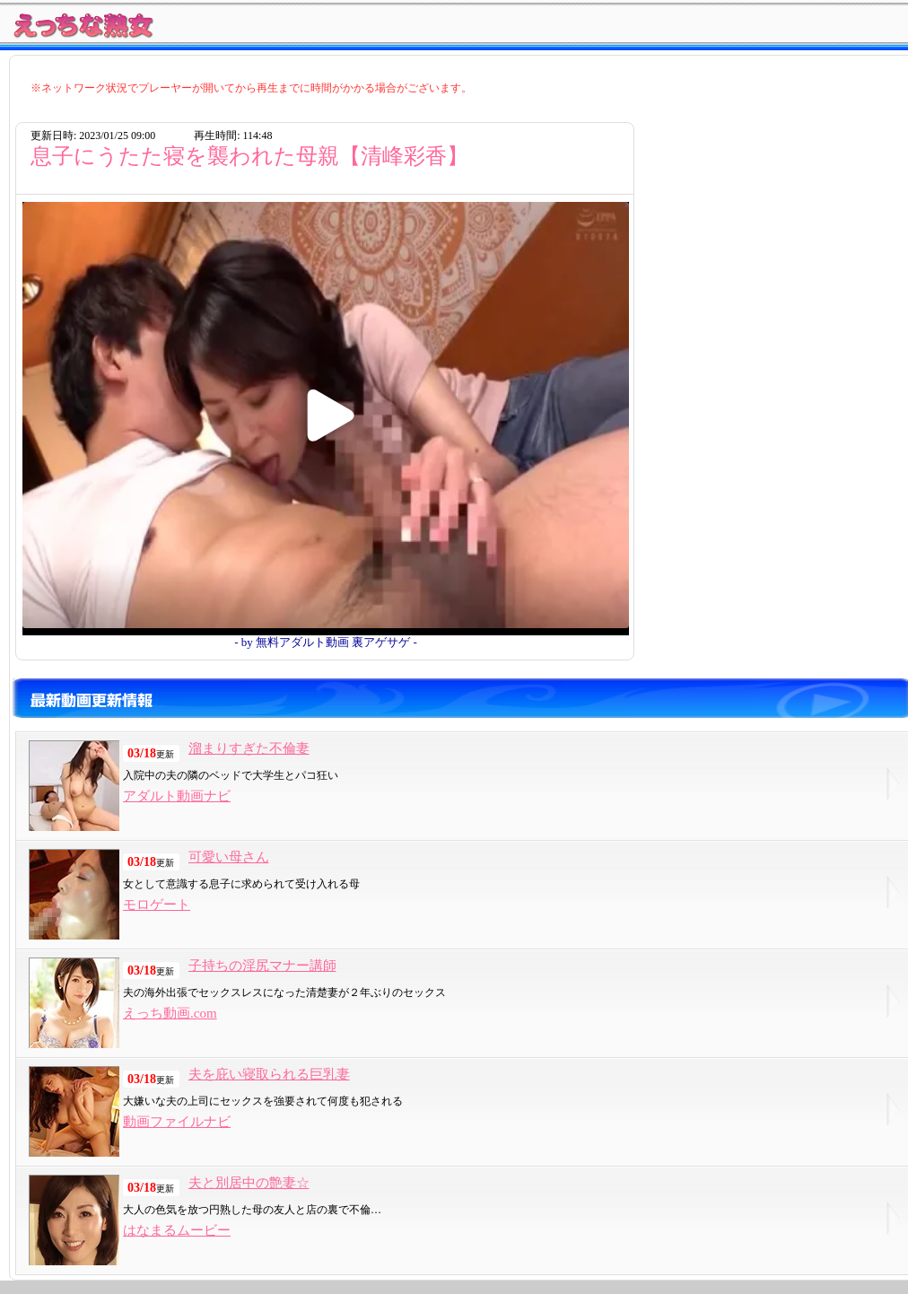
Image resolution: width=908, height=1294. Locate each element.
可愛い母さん (228, 857)
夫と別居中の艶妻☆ (249, 1183)
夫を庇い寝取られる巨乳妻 (269, 1074)
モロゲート (156, 904)
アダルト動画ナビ (177, 796)
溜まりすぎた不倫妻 (249, 748)
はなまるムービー (177, 1230)
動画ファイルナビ (177, 1122)
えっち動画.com (170, 1013)
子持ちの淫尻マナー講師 (262, 965)
